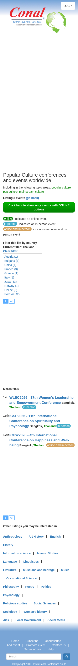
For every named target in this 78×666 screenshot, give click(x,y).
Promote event (35, 645)
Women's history (35, 611)
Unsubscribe (53, 641)
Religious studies (15, 603)
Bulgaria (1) (11, 260)
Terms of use (33, 649)
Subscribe (32, 641)
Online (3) (10, 290)
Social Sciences (45, 603)
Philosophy (11, 586)
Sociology (10, 611)
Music (65, 570)
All (11, 301)
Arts (6, 620)
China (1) (10, 265)
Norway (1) (11, 285)
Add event (13, 645)
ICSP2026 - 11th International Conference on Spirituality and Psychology (34, 421)
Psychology (11, 595)
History (8, 545)
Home (15, 641)
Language (10, 561)
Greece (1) (11, 273)
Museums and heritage (39, 570)
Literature (10, 570)
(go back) (32, 198)
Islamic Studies (47, 553)
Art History (35, 536)
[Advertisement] (19, 108)
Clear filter (10, 251)
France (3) (11, 269)
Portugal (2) (12, 294)
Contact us (59, 645)
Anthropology (12, 536)
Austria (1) (11, 256)
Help (51, 649)
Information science (17, 553)
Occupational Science (21, 578)
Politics (46, 586)
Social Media (56, 620)
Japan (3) (10, 281)
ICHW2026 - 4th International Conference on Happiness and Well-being (39, 440)
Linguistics (31, 561)
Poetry (30, 586)
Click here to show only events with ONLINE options (39, 207)
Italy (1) (9, 277)
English (55, 536)
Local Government (28, 620)
